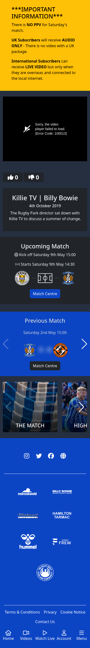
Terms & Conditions (22, 612)
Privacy (50, 612)
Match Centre (45, 293)
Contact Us (45, 621)
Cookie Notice (72, 612)
